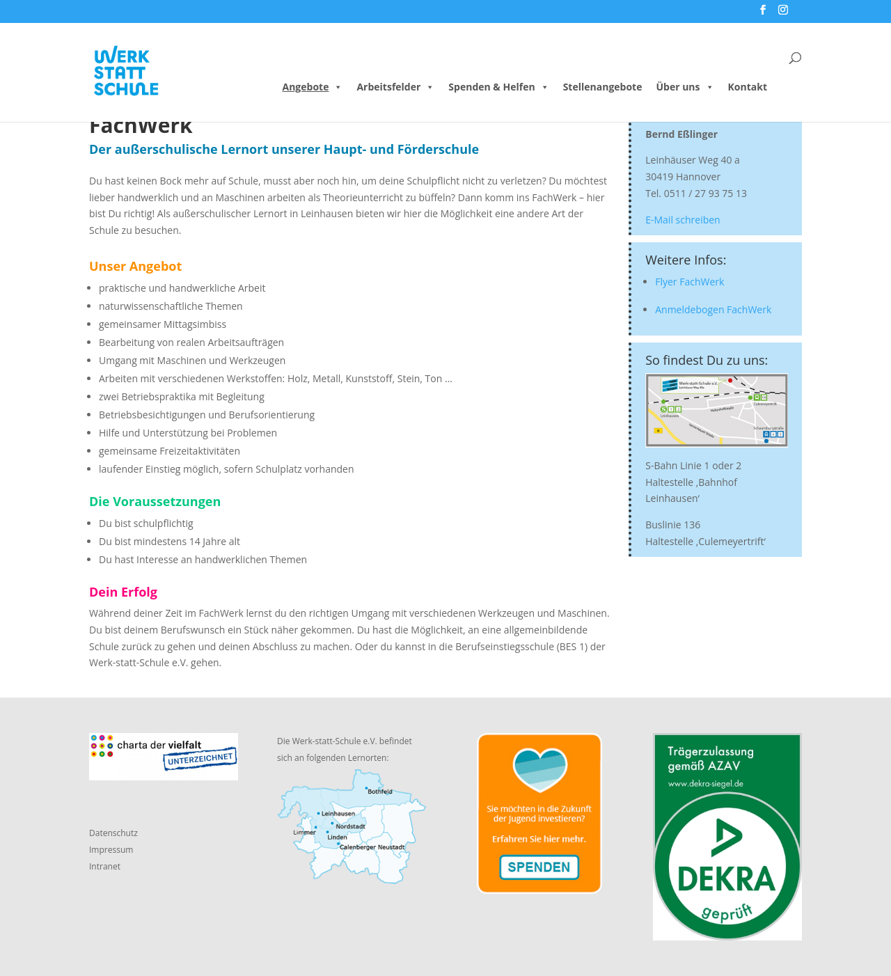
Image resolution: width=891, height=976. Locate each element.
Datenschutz (113, 833)
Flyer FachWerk (689, 281)
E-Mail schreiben (682, 219)
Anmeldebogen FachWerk (713, 309)
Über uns (684, 87)
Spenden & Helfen (498, 87)
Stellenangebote (602, 86)
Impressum (111, 850)
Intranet (104, 866)
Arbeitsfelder (395, 87)
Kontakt (747, 86)
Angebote (313, 87)
